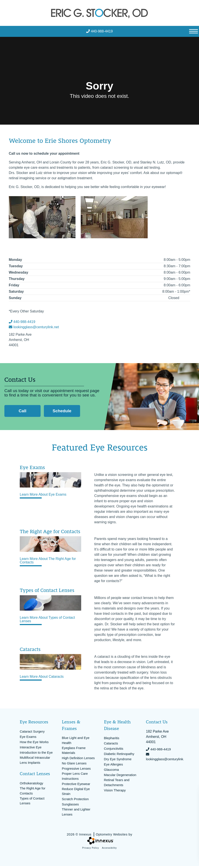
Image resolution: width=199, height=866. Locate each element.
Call (24, 411)
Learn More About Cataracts (42, 676)
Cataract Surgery (32, 731)
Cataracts (111, 743)
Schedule (62, 411)
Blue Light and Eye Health (76, 740)
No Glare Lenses (74, 763)
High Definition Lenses (78, 758)
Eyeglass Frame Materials (74, 750)
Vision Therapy (115, 790)
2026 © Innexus (99, 834)
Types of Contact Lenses (32, 800)
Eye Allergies (113, 764)
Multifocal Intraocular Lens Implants (35, 760)
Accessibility (109, 848)
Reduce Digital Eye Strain (76, 791)
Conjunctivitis (113, 748)
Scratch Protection (75, 799)
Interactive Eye (30, 747)
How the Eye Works (34, 742)
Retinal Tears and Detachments (116, 782)
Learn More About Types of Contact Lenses (47, 619)
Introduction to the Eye (36, 752)
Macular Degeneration (120, 775)
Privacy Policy (90, 848)
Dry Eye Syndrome (118, 759)
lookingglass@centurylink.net (34, 327)
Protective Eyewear (76, 784)
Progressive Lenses (76, 768)
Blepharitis (111, 738)
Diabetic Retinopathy (119, 754)
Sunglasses (70, 804)
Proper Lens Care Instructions (75, 776)
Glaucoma (111, 769)
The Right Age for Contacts (32, 790)
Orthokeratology (31, 783)
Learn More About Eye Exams (43, 494)
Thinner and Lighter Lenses (76, 811)
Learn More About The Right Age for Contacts (48, 560)
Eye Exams (28, 737)
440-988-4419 (99, 31)
